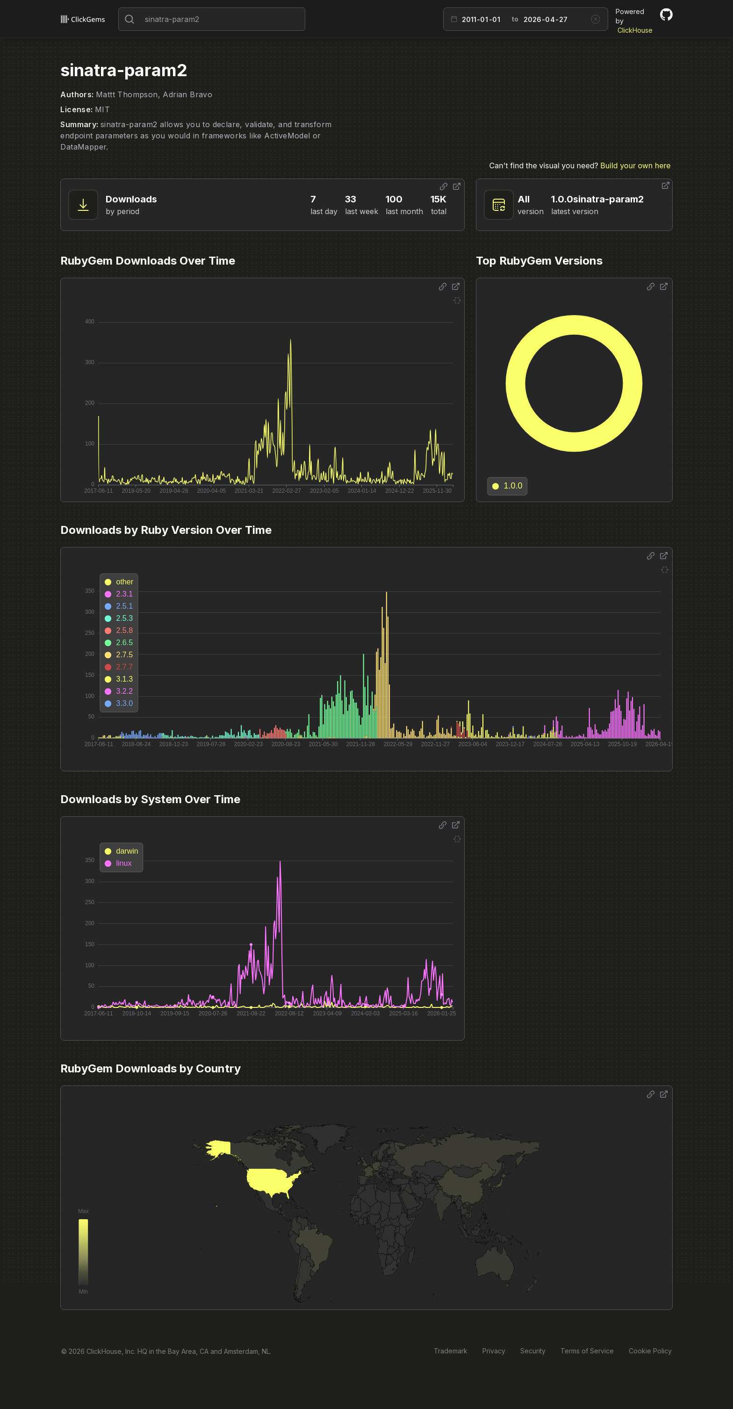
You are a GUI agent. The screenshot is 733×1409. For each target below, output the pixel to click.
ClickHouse (635, 30)
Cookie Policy (650, 1351)
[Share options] (443, 186)
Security (533, 1351)
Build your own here (635, 165)
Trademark (450, 1351)
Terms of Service (587, 1351)
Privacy (493, 1351)
